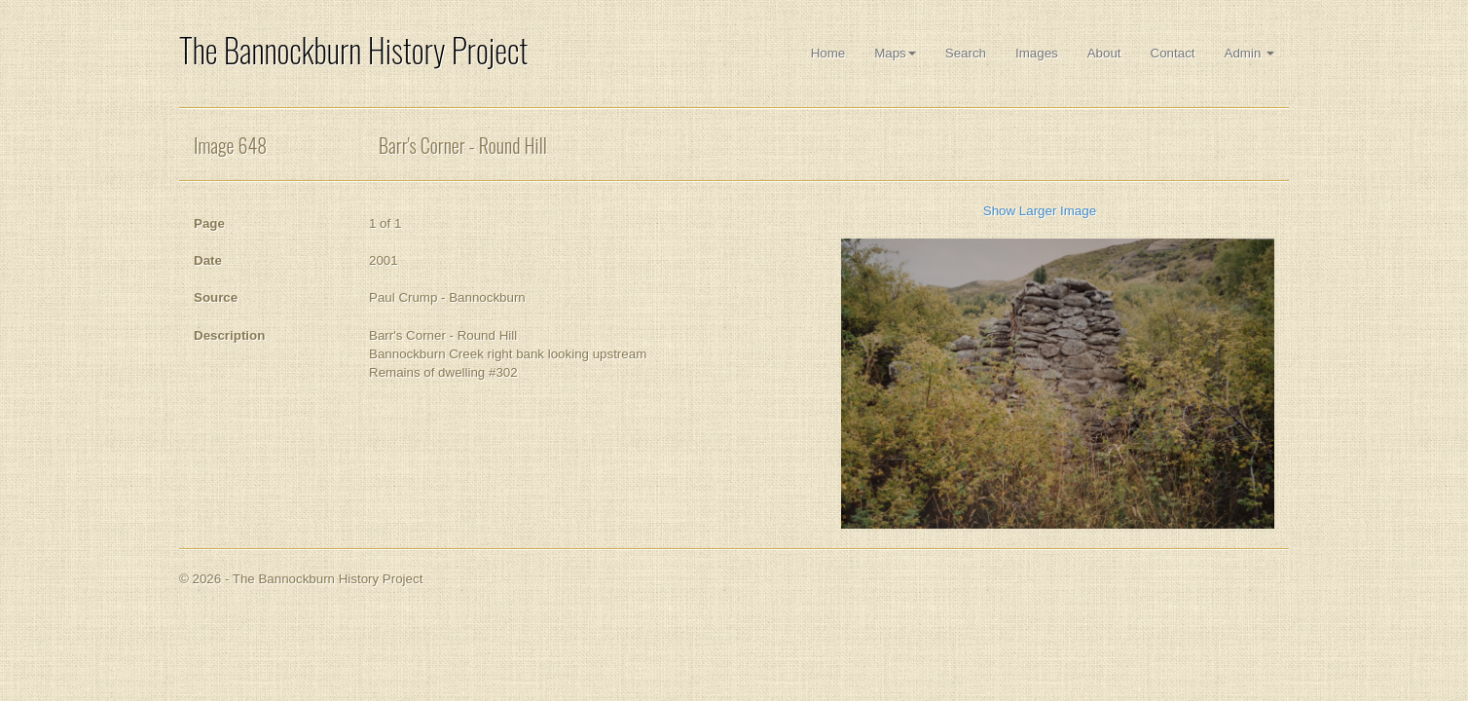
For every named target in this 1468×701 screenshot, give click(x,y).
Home (828, 53)
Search (965, 53)
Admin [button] (1249, 53)
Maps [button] (895, 53)
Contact (1173, 53)
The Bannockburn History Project (353, 50)
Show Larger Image (1039, 210)
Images (1036, 53)
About (1104, 53)
